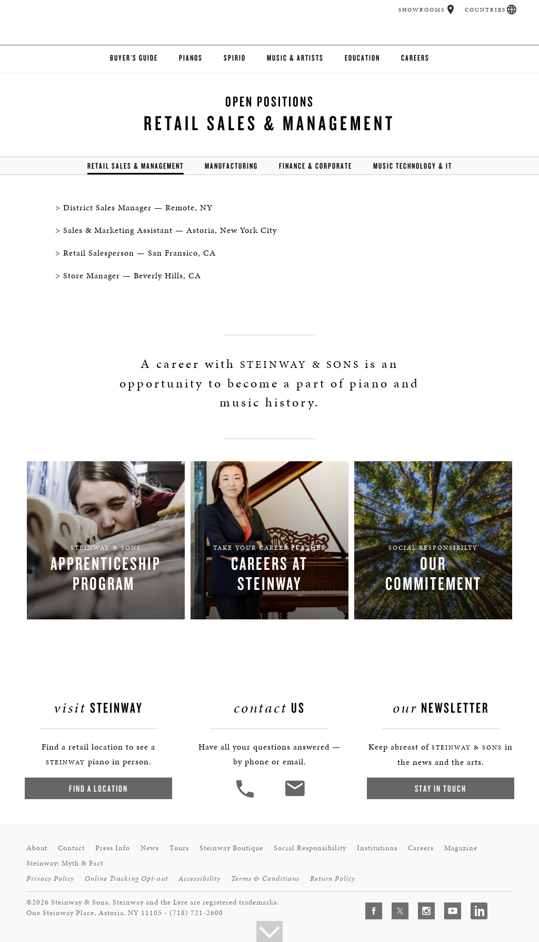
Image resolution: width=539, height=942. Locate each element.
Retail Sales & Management (135, 166)
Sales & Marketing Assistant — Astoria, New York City (170, 230)
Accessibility (199, 878)
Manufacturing (231, 166)
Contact (71, 848)
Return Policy (332, 878)
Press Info (112, 848)
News (150, 848)
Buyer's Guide (134, 58)
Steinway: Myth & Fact (64, 863)
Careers (415, 58)
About (36, 848)
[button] (451, 9)
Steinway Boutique (231, 848)
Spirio (235, 58)
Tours (179, 848)
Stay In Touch (440, 788)
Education (362, 58)
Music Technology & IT (412, 166)
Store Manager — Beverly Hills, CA (132, 275)
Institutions (377, 848)
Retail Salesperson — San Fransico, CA (139, 253)
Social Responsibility (310, 848)
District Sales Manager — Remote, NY (138, 207)
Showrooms (421, 10)
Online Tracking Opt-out (126, 878)
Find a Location (98, 788)
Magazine (460, 848)
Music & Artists (295, 58)
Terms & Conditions (265, 878)
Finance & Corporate (315, 166)
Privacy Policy (50, 878)
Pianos (191, 58)
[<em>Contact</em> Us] (294, 796)
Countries (485, 10)
